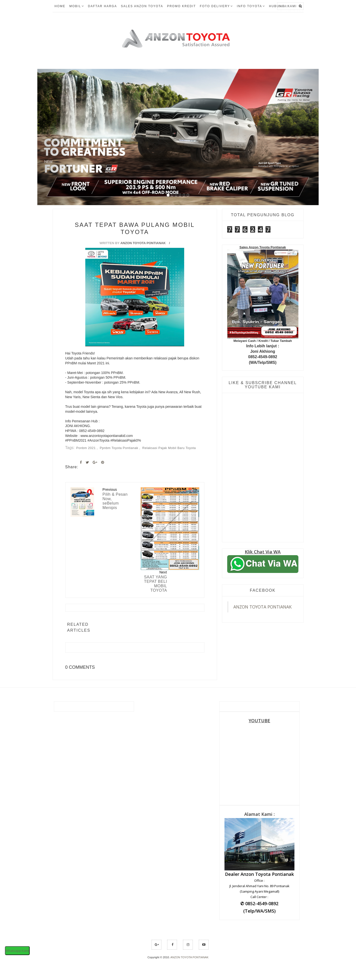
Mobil (76, 6)
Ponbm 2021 (86, 448)
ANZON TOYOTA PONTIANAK (262, 607)
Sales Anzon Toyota (142, 6)
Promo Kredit (181, 6)
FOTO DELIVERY (216, 6)
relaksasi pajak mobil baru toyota (169, 448)
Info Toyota (251, 6)
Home (60, 6)
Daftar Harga (102, 6)
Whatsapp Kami (17, 950)
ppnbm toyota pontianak (119, 448)
